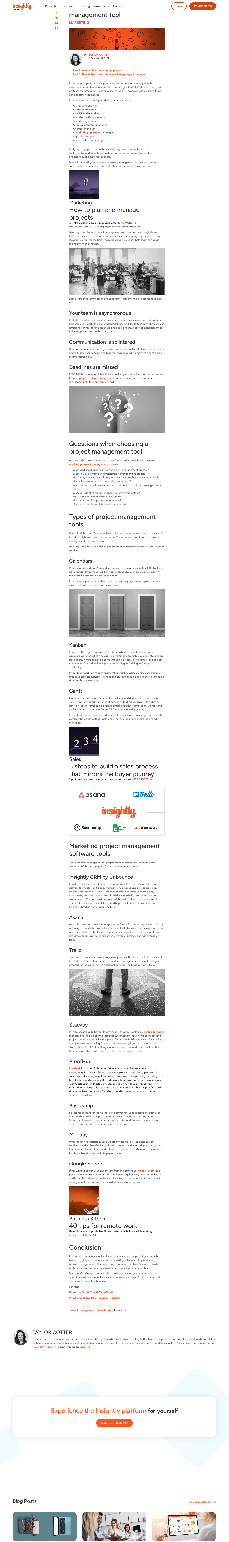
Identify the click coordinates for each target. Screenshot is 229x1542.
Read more (124, 223)
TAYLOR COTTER (99, 54)
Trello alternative (154, 1032)
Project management (82, 1310)
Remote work (105, 1310)
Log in (179, 6)
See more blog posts (201, 1502)
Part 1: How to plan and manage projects (98, 70)
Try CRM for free (202, 5)
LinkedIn (84, 1347)
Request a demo (114, 1423)
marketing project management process (93, 464)
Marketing (79, 23)
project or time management (96, 378)
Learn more (144, 903)
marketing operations (88, 132)
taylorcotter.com (42, 1347)
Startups (121, 1310)
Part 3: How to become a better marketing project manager (109, 74)
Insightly (74, 884)
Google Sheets (147, 1170)
